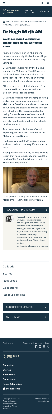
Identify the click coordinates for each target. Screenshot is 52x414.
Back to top (8, 343)
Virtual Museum (20, 21)
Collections (10, 287)
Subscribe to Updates (19, 307)
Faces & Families (37, 21)
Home (8, 21)
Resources (10, 280)
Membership (13, 388)
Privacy (37, 399)
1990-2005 (7, 25)
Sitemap (45, 399)
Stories (7, 273)
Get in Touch (13, 317)
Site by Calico (43, 401)
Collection (9, 266)
